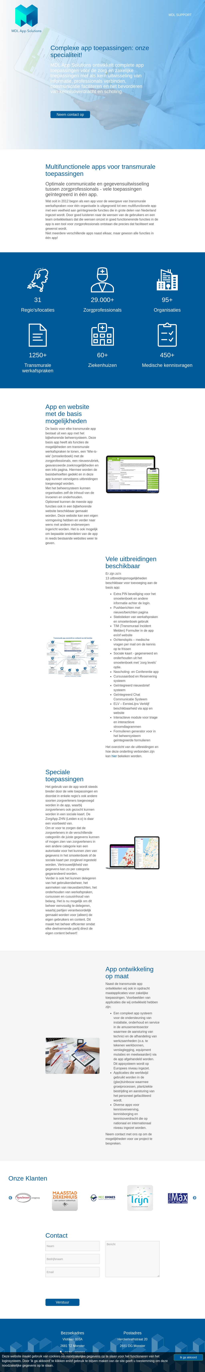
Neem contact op (70, 115)
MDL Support (180, 15)
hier (114, 756)
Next (195, 1198)
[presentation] (75, 1288)
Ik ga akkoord (188, 1357)
